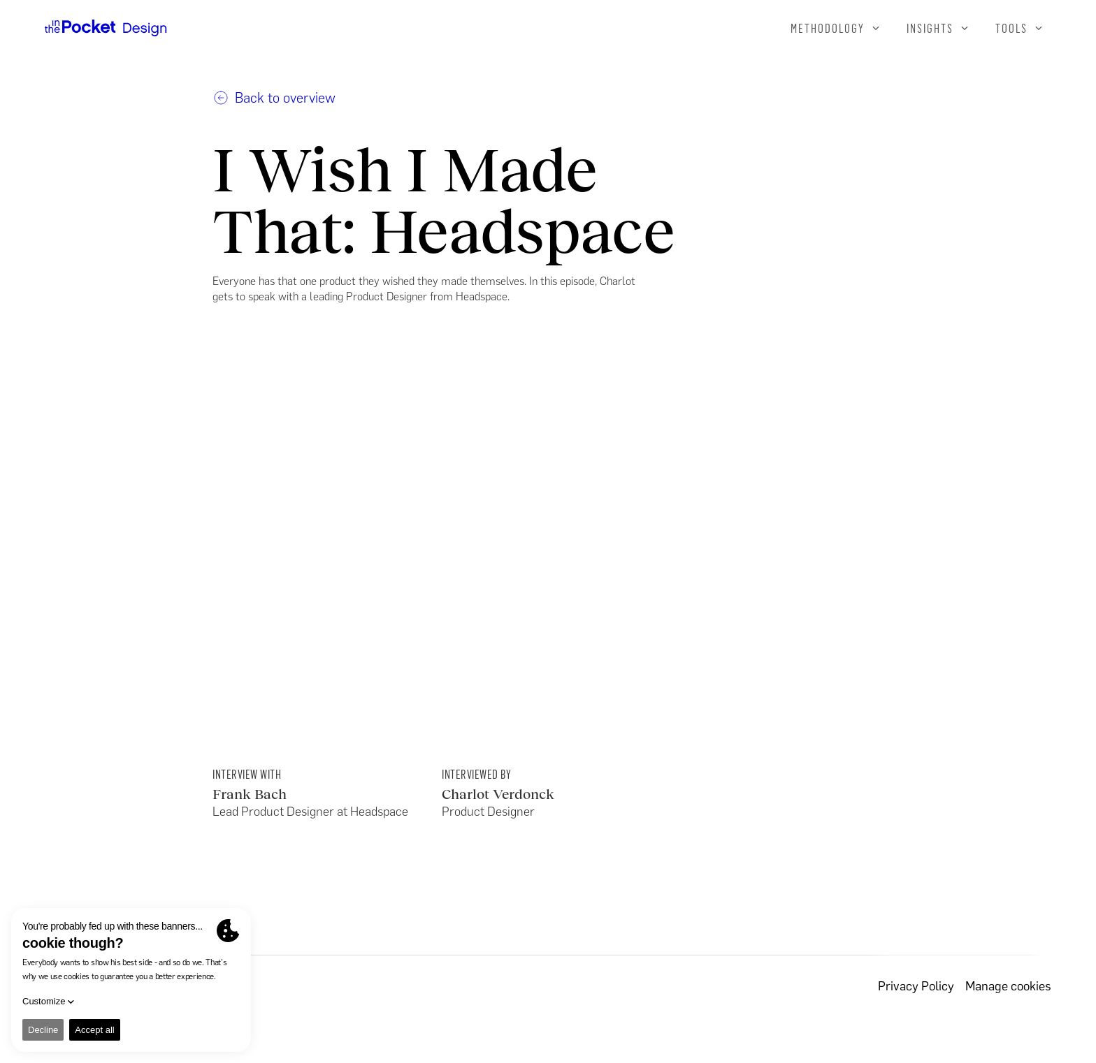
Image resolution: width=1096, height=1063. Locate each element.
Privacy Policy (916, 986)
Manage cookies (1008, 986)
